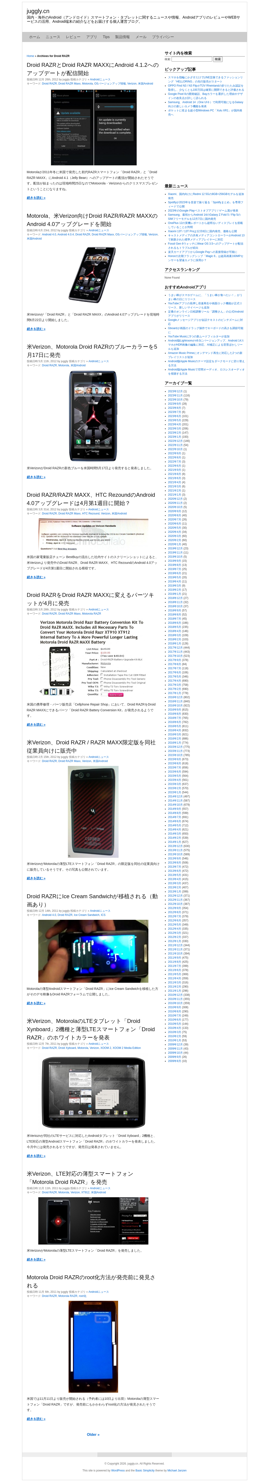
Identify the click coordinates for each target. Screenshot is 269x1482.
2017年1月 (174, 693)
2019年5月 (174, 577)
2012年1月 (174, 941)
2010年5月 (174, 1023)
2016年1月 (174, 742)
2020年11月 (175, 503)
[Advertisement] (199, 150)
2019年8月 (174, 565)
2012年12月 (175, 895)
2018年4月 (174, 631)
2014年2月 (174, 837)
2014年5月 (174, 825)
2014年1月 (174, 842)
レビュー (73, 37)
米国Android (145, 83)
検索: (168, 59)
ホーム (34, 37)
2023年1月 (174, 436)
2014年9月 (174, 808)
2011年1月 (174, 990)
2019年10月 (175, 556)
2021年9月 (174, 469)
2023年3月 (174, 428)
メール (141, 37)
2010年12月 (175, 994)
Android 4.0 (49, 234)
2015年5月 (174, 775)
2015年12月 (175, 746)
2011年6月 (174, 970)
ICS (103, 915)
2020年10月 (175, 507)
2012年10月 (175, 904)
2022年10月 (175, 449)
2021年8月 (174, 474)
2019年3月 (174, 585)
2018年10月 (175, 606)
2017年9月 (174, 660)
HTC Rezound (91, 513)
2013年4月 (174, 879)
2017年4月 (174, 680)
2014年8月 (174, 813)
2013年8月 (174, 862)
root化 (82, 1296)
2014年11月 (175, 800)
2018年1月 (174, 643)
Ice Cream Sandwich (87, 915)
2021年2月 (174, 490)
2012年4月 (174, 928)
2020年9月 (174, 511)
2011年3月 (174, 982)
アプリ (91, 37)
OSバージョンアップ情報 (110, 83)
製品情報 (122, 37)
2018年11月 (175, 602)
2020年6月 (174, 523)
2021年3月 (174, 486)
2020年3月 (174, 536)
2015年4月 (174, 780)
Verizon (131, 83)
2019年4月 (174, 581)
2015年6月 (174, 771)
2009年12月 (175, 1044)
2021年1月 (174, 494)
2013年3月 (174, 883)
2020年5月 (174, 527)
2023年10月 (175, 399)
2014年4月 (174, 829)
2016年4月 (174, 730)
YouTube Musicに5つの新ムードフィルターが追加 (199, 336)
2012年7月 (174, 916)
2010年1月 (174, 1040)
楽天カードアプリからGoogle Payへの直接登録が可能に (203, 252)
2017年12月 (175, 647)
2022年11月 (175, 445)
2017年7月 (174, 668)
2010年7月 (174, 1015)
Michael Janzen (176, 1470)
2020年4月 (174, 532)
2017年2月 (174, 689)
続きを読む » (36, 198)
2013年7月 (174, 866)
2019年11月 (175, 552)
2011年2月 (174, 986)
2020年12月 (175, 498)
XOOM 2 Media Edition (127, 1048)
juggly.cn (38, 11)
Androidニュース (100, 79)
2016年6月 (174, 722)
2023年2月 (174, 432)
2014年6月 (174, 821)
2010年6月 (174, 1019)
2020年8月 (174, 515)
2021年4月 (174, 482)
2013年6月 (174, 870)
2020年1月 (174, 544)
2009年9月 (174, 1057)
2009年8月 (174, 1061)
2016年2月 (174, 738)
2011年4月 (174, 978)
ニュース (53, 37)
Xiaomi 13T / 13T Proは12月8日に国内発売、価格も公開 (202, 231)
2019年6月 (174, 573)
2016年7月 (174, 718)
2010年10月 (175, 1003)
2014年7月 (174, 817)
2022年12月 (175, 441)
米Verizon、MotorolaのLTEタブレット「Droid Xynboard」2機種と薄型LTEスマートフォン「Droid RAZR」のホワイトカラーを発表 (91, 1029)
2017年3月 (174, 684)
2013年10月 (175, 854)
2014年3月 (174, 833)
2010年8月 (174, 1011)
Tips (106, 37)
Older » (93, 1435)
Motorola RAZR (91, 613)
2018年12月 (175, 598)
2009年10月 (175, 1052)
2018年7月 (174, 618)
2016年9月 (174, 709)
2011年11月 (175, 949)
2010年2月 (174, 1036)
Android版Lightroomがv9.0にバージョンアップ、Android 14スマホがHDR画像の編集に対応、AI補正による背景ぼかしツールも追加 (206, 344)
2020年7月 (174, 519)
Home (30, 56)
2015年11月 (175, 751)
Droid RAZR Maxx (69, 83)
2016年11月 (175, 701)
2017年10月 (175, 656)
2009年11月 (175, 1048)
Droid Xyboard (67, 1048)
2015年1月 (174, 792)
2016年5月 (174, 726)
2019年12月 (175, 548)
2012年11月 (175, 899)
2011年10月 (175, 953)
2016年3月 (174, 734)
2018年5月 (174, 627)
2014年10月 (175, 804)
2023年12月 (175, 391)
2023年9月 (174, 403)
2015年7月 (174, 767)
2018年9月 (174, 610)
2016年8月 (174, 713)
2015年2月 (174, 788)
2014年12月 (175, 796)
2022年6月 (174, 465)
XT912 (85, 1192)
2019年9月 (174, 560)
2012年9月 (174, 908)
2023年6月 (174, 416)
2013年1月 (174, 891)
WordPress (118, 1470)
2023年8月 (174, 407)
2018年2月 (174, 639)
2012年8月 (174, 912)
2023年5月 (174, 420)
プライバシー (163, 37)
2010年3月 (174, 1032)
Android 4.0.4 (66, 234)
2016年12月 (175, 697)
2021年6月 (174, 478)
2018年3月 (174, 635)
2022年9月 (174, 453)
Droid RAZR (49, 83)
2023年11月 (175, 395)
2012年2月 (174, 937)
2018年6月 (174, 622)
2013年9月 (174, 858)
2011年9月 (174, 957)
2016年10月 (175, 705)
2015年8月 (174, 763)
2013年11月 (175, 850)
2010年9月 (174, 1007)
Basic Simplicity (145, 1470)
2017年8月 (174, 664)
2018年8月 (174, 614)
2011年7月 (174, 966)
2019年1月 (174, 594)
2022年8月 (174, 457)
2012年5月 (174, 924)
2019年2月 (174, 589)
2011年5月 (174, 974)
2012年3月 (174, 932)
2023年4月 (174, 424)
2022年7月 (174, 461)
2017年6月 (174, 672)
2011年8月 (174, 961)
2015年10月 (175, 755)
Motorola (87, 83)
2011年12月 (175, 945)
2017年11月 (175, 651)
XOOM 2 (105, 1048)
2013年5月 (174, 875)
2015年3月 (174, 784)
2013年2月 (174, 887)
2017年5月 (174, 676)
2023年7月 (174, 412)
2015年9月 (174, 759)
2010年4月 (174, 1028)
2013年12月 (175, 846)
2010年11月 (175, 999)
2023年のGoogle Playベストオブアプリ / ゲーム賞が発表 (203, 210)
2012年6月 (174, 920)
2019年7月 (174, 569)
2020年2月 (174, 540)
